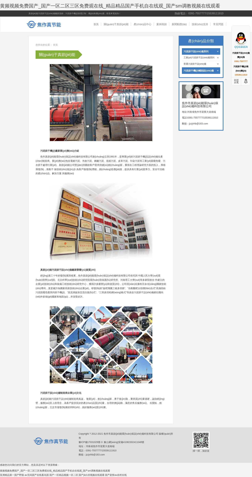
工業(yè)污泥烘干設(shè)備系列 (201, 57)
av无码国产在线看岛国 (37, 475)
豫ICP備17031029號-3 (91, 442)
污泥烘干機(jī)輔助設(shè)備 (201, 70)
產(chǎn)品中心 (142, 24)
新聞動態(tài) (179, 24)
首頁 (96, 24)
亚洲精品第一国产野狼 (12, 475)
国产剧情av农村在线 (116, 475)
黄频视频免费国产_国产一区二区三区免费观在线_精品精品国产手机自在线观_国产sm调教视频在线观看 (110, 6)
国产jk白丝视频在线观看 (91, 475)
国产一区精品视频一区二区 (63, 475)
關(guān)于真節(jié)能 (116, 24)
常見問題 (218, 24)
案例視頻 (161, 24)
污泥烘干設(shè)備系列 (201, 51)
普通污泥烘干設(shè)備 (201, 64)
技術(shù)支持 (200, 24)
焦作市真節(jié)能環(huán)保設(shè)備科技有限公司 (46, 24)
